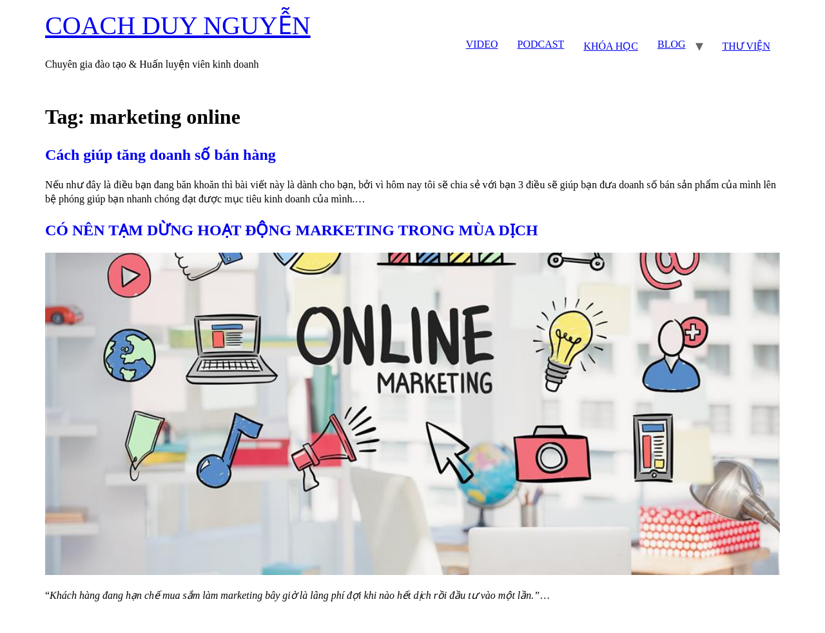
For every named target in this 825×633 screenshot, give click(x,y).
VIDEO (482, 44)
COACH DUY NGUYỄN (178, 25)
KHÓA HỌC (610, 46)
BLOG (671, 44)
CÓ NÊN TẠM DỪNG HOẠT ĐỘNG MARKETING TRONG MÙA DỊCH (291, 230)
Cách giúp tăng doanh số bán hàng (160, 154)
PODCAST (540, 44)
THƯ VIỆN (746, 46)
